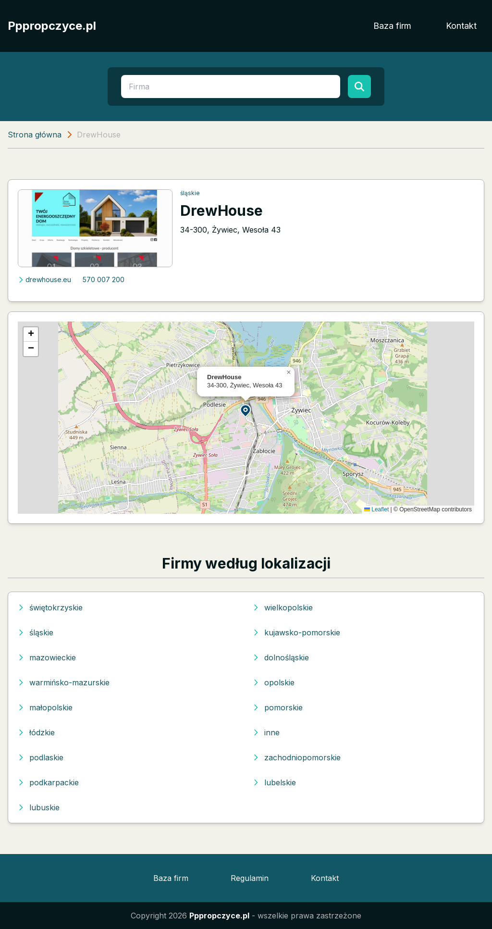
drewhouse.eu (44, 279)
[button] (246, 410)
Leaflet (376, 509)
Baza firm (392, 26)
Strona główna (35, 134)
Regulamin (250, 878)
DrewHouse (221, 210)
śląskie (190, 193)
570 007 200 (103, 279)
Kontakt (461, 26)
